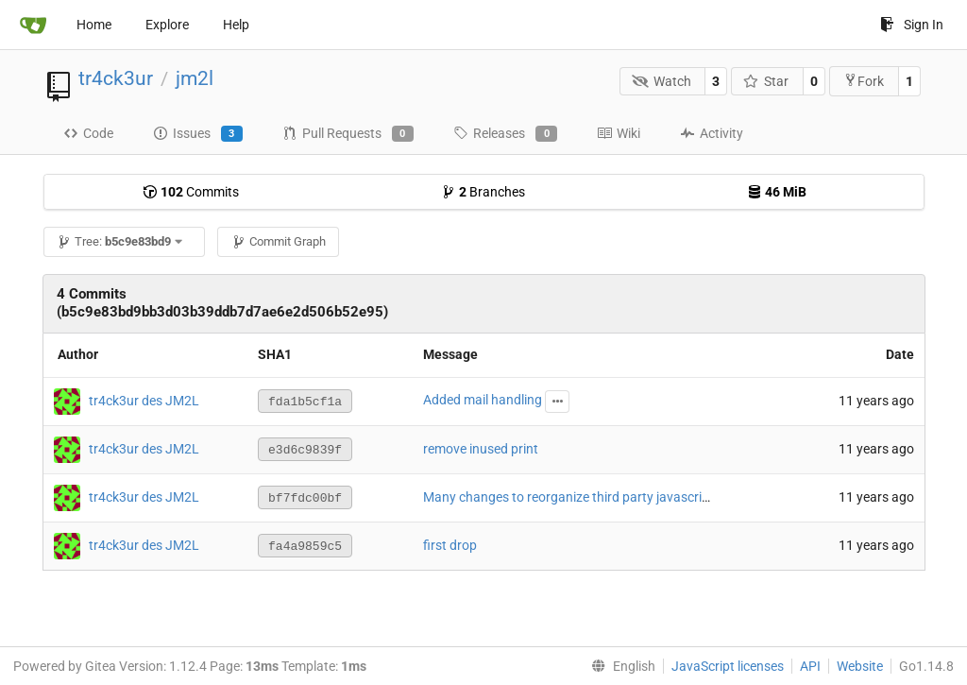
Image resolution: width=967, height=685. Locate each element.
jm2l (194, 78)
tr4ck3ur (115, 78)
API (810, 666)
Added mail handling (482, 399)
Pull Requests (348, 134)
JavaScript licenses (727, 666)
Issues (198, 134)
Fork (863, 81)
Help (236, 24)
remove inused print (480, 448)
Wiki (618, 133)
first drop (450, 545)
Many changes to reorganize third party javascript (568, 497)
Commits (191, 191)
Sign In (911, 24)
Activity (711, 133)
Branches (483, 191)
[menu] (619, 666)
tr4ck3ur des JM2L (144, 399)
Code (88, 133)
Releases (505, 134)
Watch (661, 81)
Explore (167, 24)
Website (860, 666)
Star (766, 81)
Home (93, 24)
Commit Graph (278, 241)
